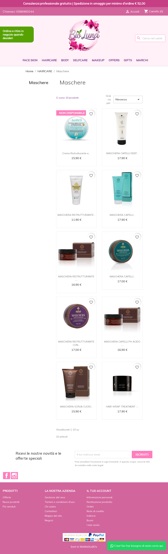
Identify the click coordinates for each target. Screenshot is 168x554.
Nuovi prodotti (11, 502)
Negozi (49, 520)
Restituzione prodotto (99, 502)
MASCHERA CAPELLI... (122, 214)
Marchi (142, 60)
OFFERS (114, 60)
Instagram (14, 475)
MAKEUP (98, 60)
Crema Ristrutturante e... (76, 153)
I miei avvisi (93, 525)
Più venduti (9, 506)
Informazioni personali (99, 497)
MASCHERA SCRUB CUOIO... (76, 406)
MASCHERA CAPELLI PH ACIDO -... (122, 343)
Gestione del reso (55, 497)
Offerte (7, 497)
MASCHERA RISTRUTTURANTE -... (76, 278)
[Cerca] (150, 38)
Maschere (38, 82)
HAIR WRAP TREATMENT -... (122, 406)
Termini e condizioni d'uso (60, 502)
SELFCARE (80, 60)
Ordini (90, 506)
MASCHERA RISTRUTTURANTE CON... (76, 343)
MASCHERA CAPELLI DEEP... (122, 153)
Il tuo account (99, 491)
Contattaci (51, 511)
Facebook (6, 475)
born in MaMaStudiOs (84, 546)
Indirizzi (91, 515)
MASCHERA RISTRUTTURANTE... (76, 214)
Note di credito (95, 511)
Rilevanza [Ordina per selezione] (128, 99)
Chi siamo (50, 506)
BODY (65, 60)
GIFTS (128, 60)
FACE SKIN (30, 60)
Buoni (90, 520)
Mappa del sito (53, 515)
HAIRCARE (49, 60)
